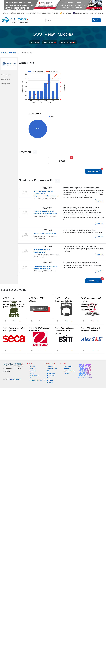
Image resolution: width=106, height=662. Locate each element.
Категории (50, 42)
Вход (92, 13)
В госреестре (68, 42)
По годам (50, 383)
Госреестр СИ (31, 13)
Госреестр (5, 83)
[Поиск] (67, 20)
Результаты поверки (44, 13)
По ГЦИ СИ (50, 375)
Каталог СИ (51, 366)
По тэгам (50, 380)
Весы (62, 160)
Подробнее (99, 201)
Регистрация (99, 13)
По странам (51, 373)
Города (32, 373)
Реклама (56, 13)
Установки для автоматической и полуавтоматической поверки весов (46, 193)
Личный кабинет (69, 371)
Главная (5, 13)
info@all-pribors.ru (14, 379)
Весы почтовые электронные (45, 233)
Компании (20, 13)
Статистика (5, 75)
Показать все (94, 170)
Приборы (12, 13)
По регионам (51, 378)
